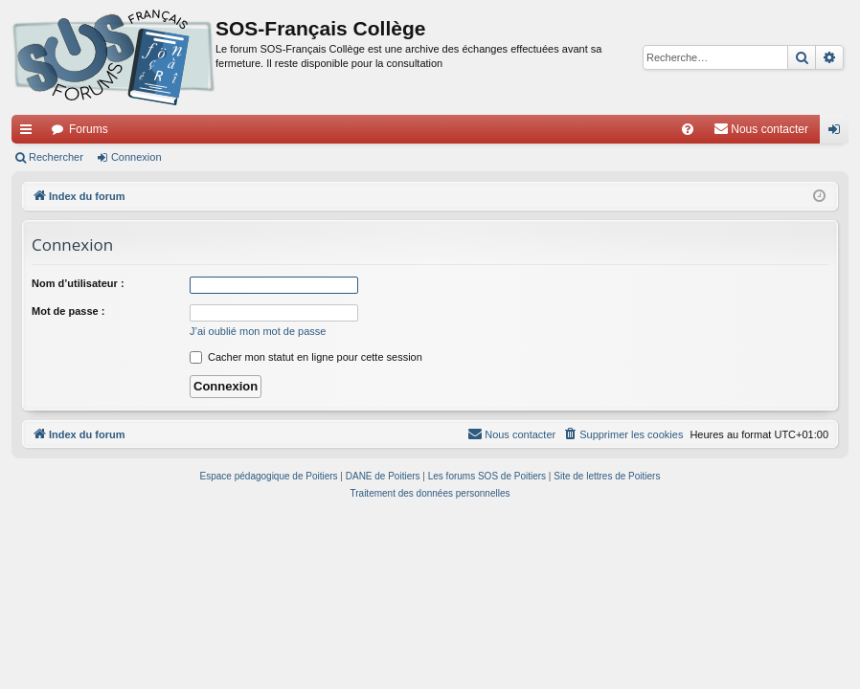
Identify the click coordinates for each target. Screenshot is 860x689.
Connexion (136, 157)
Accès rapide (29, 133)
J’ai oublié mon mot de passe (258, 331)
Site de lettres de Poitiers (607, 476)
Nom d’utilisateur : (78, 283)
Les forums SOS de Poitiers (487, 476)
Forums (88, 129)
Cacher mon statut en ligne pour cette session (306, 357)
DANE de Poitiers (383, 476)
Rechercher (56, 157)
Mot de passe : (68, 311)
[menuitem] (687, 129)
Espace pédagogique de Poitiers (269, 476)
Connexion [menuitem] (838, 133)
